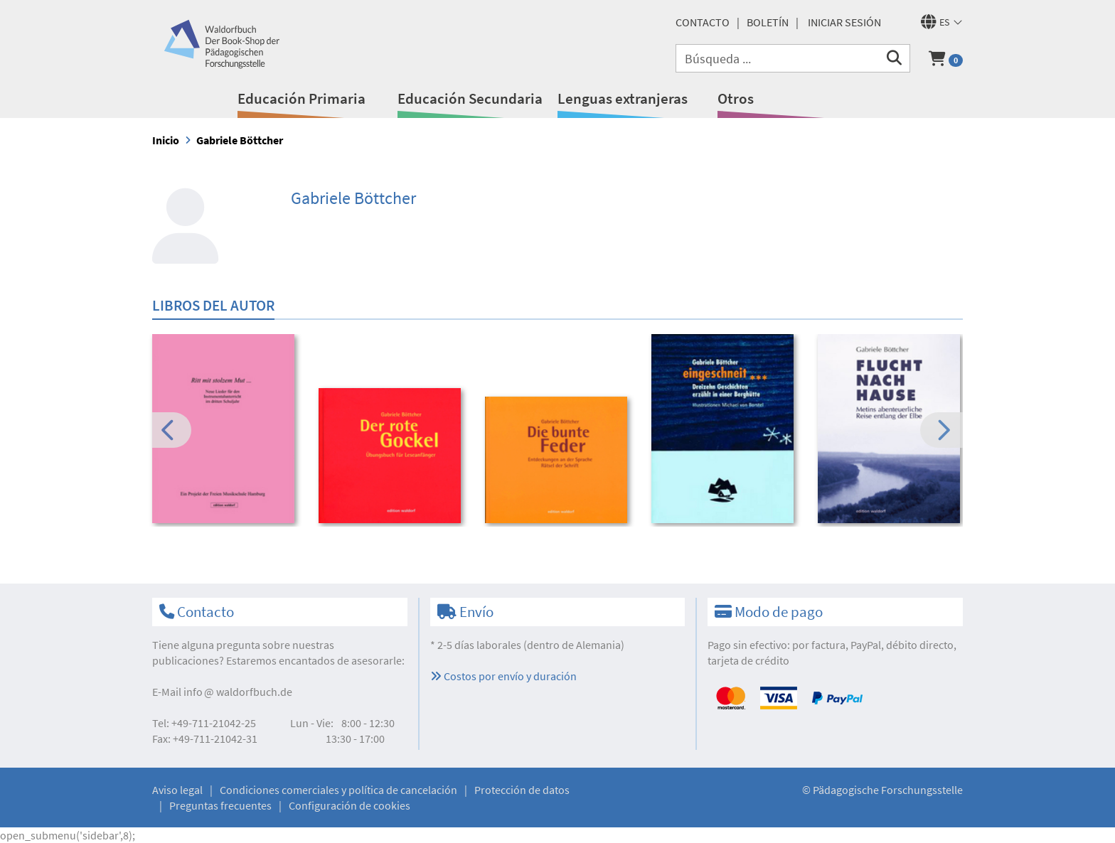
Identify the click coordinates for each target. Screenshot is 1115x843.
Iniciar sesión (844, 22)
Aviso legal (177, 790)
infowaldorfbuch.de (237, 691)
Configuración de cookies (349, 805)
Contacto (703, 22)
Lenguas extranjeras (623, 98)
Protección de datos (522, 790)
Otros (735, 98)
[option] (225, 430)
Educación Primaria (302, 98)
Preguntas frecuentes (220, 805)
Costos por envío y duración (503, 676)
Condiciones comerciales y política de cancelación (338, 790)
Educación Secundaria (470, 98)
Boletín (768, 22)
